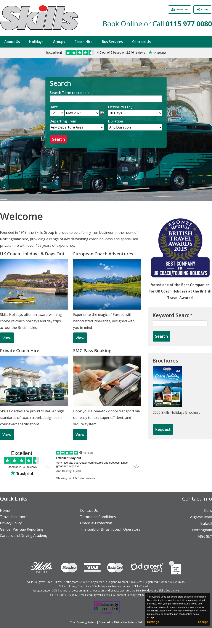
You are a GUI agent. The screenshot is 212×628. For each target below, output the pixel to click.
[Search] (106, 98)
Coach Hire (83, 41)
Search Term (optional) (69, 92)
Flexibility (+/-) (120, 107)
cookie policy (158, 610)
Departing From (63, 121)
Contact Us (141, 41)
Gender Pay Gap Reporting (21, 529)
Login (205, 9)
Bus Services (112, 41)
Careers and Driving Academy (24, 535)
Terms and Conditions (98, 516)
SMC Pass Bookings (93, 350)
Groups (59, 41)
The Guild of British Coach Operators (110, 529)
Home (5, 510)
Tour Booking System (83, 622)
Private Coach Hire (19, 350)
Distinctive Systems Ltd (128, 622)
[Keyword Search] (180, 323)
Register (182, 9)
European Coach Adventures (103, 254)
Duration (115, 121)
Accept (203, 622)
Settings (153, 622)
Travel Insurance (13, 516)
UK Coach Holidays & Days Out (32, 254)
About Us (12, 41)
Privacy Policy (11, 523)
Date (54, 107)
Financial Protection (96, 523)
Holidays (36, 41)
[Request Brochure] (163, 429)
